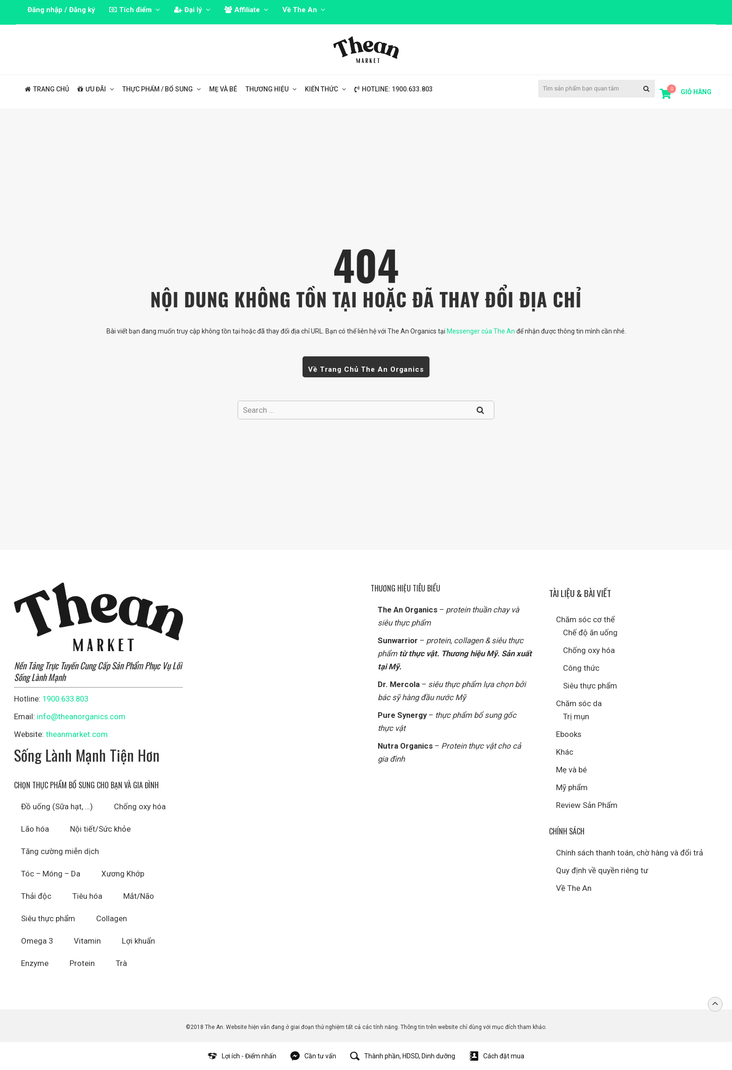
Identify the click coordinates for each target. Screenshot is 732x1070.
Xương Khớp (122, 873)
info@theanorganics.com (81, 716)
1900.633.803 (65, 698)
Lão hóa (35, 829)
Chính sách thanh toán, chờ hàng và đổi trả (629, 852)
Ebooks (568, 734)
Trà (121, 963)
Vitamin (87, 940)
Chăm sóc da (579, 703)
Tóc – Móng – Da (50, 873)
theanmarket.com (77, 734)
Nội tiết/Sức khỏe (100, 829)
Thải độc (36, 896)
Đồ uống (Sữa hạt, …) (57, 806)
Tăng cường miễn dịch (60, 851)
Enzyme (35, 963)
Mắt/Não (138, 896)
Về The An (573, 888)
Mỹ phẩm (572, 787)
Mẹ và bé (571, 769)
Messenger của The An (481, 331)
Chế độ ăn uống (590, 632)
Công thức (581, 668)
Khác (564, 752)
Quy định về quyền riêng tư (602, 870)
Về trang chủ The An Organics (366, 369)
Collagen (111, 918)
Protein (82, 963)
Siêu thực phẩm (48, 918)
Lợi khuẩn (138, 940)
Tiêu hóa (87, 896)
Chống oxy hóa (140, 806)
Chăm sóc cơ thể (585, 619)
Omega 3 (37, 940)
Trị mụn (576, 716)
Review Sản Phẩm (587, 805)
